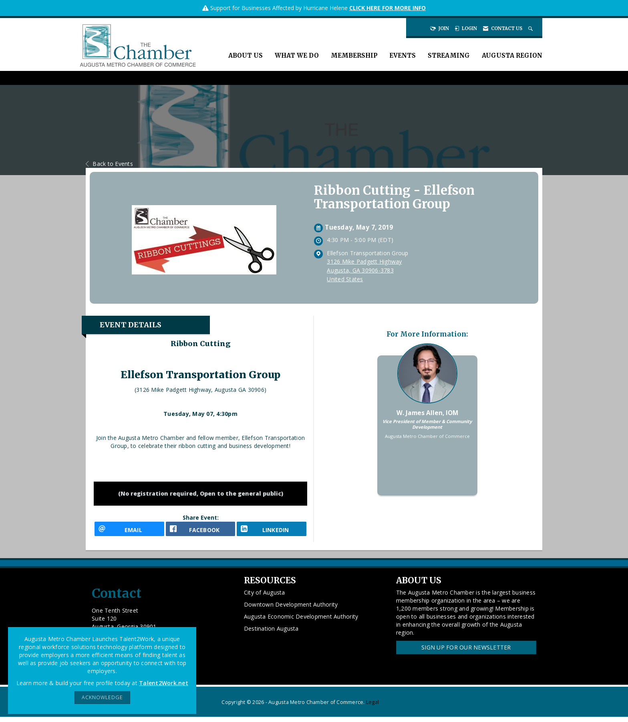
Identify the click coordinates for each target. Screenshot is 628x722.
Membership (354, 55)
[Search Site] (531, 28)
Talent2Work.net (163, 683)
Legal (372, 707)
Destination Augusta (271, 634)
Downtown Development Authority (291, 610)
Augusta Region (512, 55)
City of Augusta (264, 598)
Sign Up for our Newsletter (466, 653)
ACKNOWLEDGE (102, 697)
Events (402, 55)
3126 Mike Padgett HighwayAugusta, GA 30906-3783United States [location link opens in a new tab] (364, 270)
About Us (245, 55)
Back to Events (109, 163)
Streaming (449, 55)
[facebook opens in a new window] (200, 531)
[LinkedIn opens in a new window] (271, 531)
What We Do (297, 55)
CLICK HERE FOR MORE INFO (387, 8)
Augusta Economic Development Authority (301, 622)
